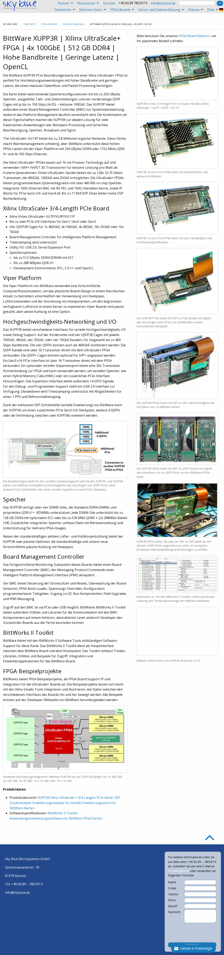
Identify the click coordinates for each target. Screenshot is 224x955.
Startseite (29, 24)
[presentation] (192, 931)
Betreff (172, 906)
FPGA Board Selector (194, 36)
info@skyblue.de (163, 3)
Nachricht (174, 912)
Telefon (173, 894)
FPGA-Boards (49, 24)
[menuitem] (64, 3)
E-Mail (172, 888)
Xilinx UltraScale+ (74, 24)
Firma (171, 900)
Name (172, 882)
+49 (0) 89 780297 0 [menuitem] (133, 3)
